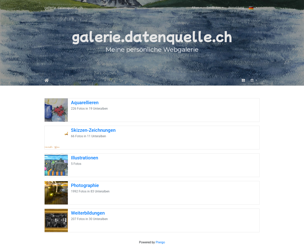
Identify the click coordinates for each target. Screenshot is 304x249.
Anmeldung (236, 8)
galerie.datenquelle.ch (63, 7)
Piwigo (160, 242)
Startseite (46, 80)
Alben (195, 8)
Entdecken (214, 8)
